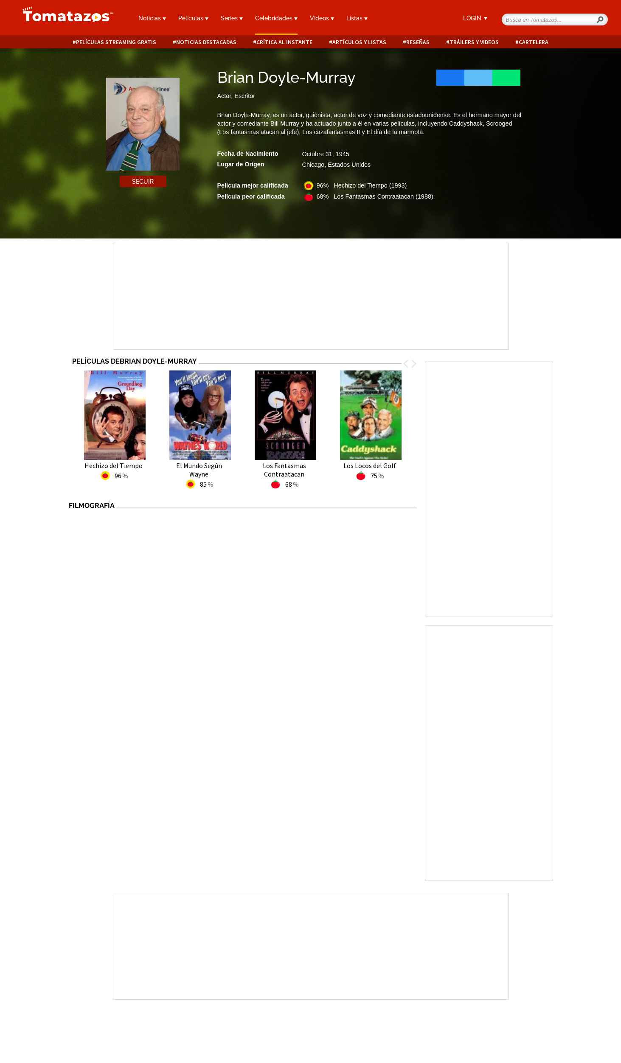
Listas (357, 18)
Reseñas (418, 42)
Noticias (152, 18)
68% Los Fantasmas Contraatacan (375, 196)
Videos (322, 18)
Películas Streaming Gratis (116, 42)
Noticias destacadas (206, 42)
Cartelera (533, 42)
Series (232, 18)
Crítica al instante (284, 42)
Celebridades (276, 18)
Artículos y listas (359, 42)
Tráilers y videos (474, 42)
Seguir (143, 181)
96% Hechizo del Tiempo (362, 185)
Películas (193, 18)
